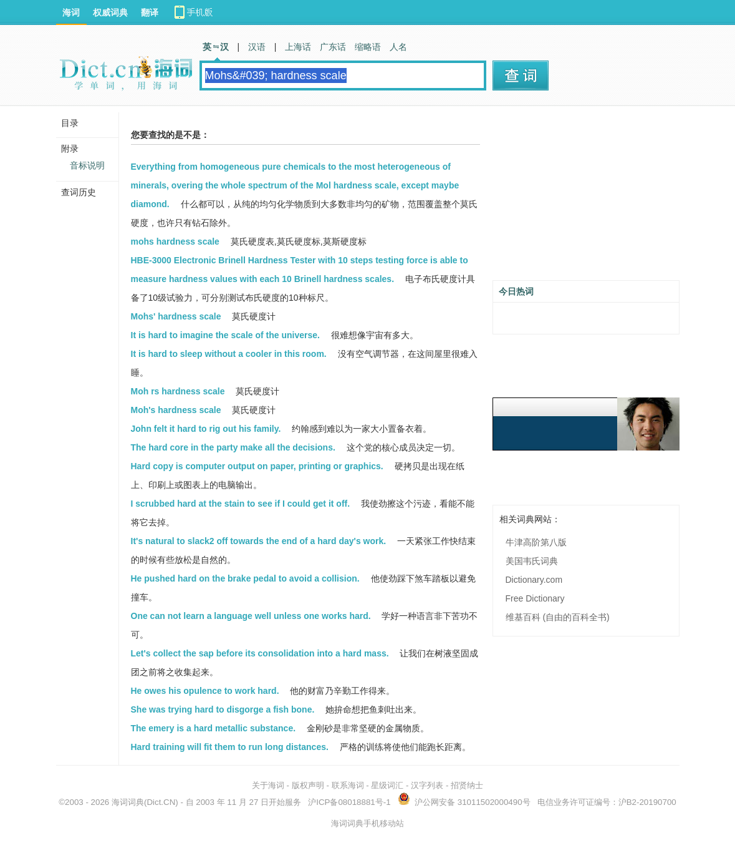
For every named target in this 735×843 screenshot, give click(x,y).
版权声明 (308, 785)
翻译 (149, 12)
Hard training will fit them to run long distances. (230, 747)
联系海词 (348, 785)
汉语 (257, 47)
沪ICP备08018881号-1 (349, 802)
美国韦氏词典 (532, 561)
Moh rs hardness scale (178, 391)
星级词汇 (387, 785)
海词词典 (128, 802)
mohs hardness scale (175, 241)
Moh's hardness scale (176, 410)
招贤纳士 (467, 785)
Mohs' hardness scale (176, 316)
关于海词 (268, 785)
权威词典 (110, 12)
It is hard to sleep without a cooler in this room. (229, 354)
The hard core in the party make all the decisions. (233, 447)
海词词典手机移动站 (367, 823)
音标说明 (87, 165)
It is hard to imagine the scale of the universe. (225, 335)
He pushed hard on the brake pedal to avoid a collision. (245, 578)
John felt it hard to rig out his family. (206, 429)
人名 (398, 47)
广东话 (333, 47)
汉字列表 (427, 785)
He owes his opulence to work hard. (205, 691)
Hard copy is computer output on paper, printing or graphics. (257, 466)
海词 (71, 12)
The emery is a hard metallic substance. (213, 728)
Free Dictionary (535, 598)
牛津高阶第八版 (536, 542)
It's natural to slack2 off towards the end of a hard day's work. (259, 541)
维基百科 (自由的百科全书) (558, 617)
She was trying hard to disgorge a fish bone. (223, 709)
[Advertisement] (586, 198)
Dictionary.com (534, 580)
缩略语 (368, 47)
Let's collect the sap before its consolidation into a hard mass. (260, 653)
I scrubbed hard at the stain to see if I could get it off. (240, 504)
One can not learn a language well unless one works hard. (251, 616)
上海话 (298, 47)
